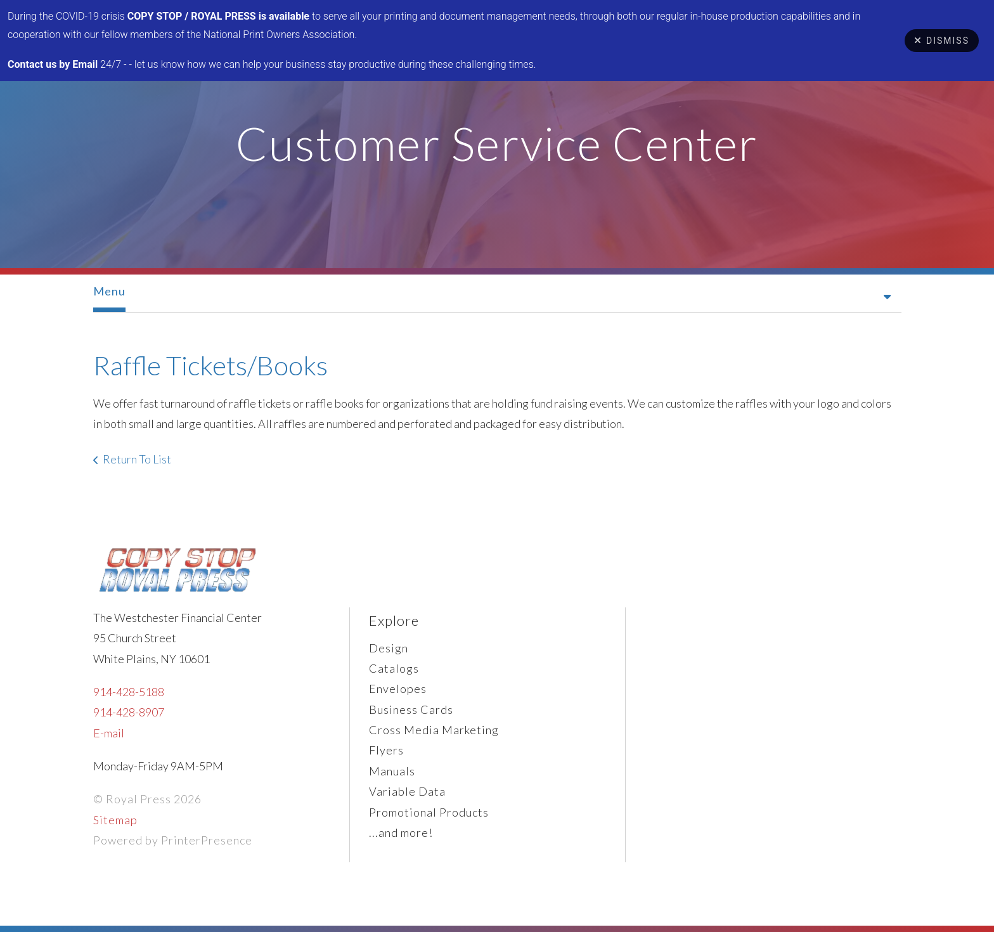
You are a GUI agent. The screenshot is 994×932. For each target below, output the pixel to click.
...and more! (401, 832)
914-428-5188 (128, 692)
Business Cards (411, 709)
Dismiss (941, 41)
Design (388, 648)
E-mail (108, 733)
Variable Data (407, 791)
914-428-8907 (128, 712)
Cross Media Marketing (434, 730)
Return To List (137, 459)
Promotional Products (429, 812)
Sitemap (115, 820)
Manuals (392, 771)
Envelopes (398, 689)
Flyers (386, 750)
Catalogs (394, 668)
